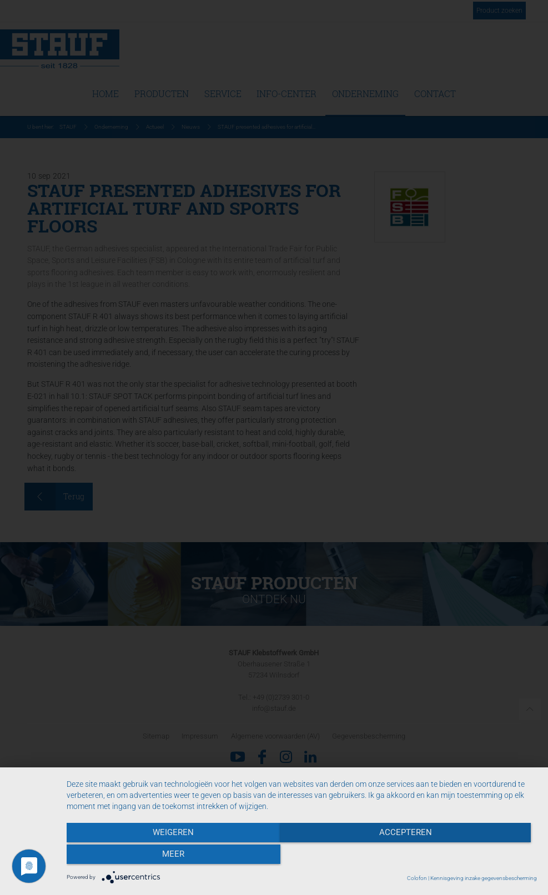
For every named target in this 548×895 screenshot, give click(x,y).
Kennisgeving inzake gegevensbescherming (483, 878)
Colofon (417, 878)
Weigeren (137, 857)
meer (466, 857)
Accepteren (301, 857)
